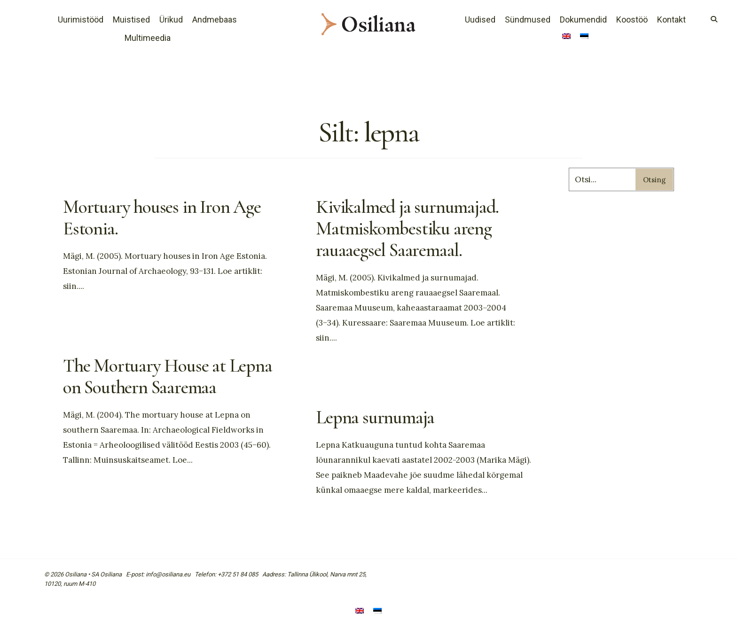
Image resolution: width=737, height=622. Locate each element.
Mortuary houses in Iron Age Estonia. (162, 217)
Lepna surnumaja (375, 417)
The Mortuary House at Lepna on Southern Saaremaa (167, 376)
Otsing (654, 179)
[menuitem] (566, 37)
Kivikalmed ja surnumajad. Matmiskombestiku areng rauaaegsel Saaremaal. (407, 228)
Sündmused (527, 19)
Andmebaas (214, 19)
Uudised (480, 19)
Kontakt (671, 19)
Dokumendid (583, 19)
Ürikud (171, 19)
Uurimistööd (80, 19)
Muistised (131, 19)
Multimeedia (148, 38)
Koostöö (632, 19)
